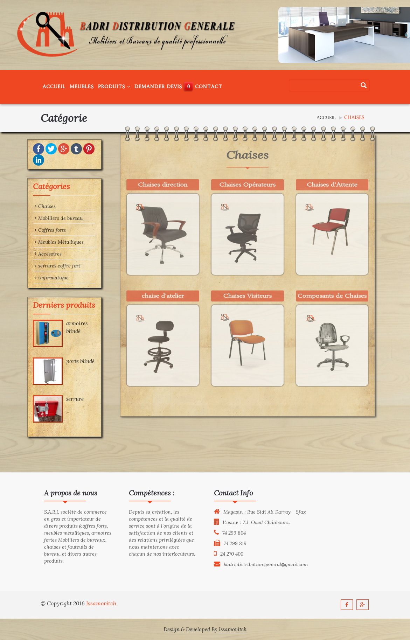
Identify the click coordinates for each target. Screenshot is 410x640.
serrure (58, 399)
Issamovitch (101, 603)
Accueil (54, 87)
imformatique (34, 277)
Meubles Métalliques (42, 242)
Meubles (82, 87)
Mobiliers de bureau (41, 218)
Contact (208, 87)
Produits (114, 87)
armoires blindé (59, 327)
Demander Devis (158, 87)
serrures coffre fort (40, 266)
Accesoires (31, 254)
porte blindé (63, 361)
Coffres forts (33, 230)
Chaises (28, 206)
